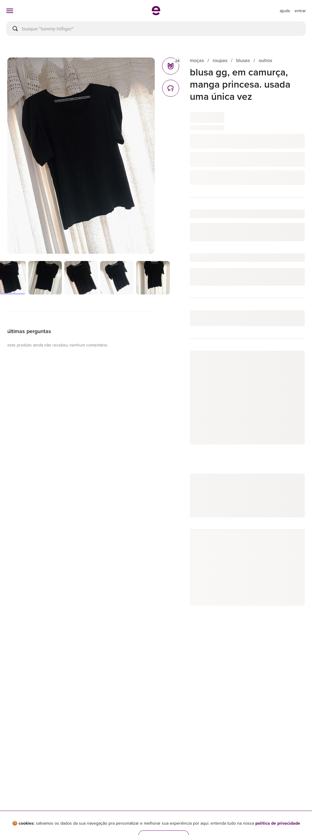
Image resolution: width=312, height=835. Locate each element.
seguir (291, 361)
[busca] (156, 28)
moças (197, 60)
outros (265, 60)
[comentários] (170, 88)
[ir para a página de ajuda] (285, 10)
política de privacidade (277, 823)
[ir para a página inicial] (156, 13)
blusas (243, 60)
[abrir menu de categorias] (9, 10)
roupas (220, 60)
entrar (300, 11)
